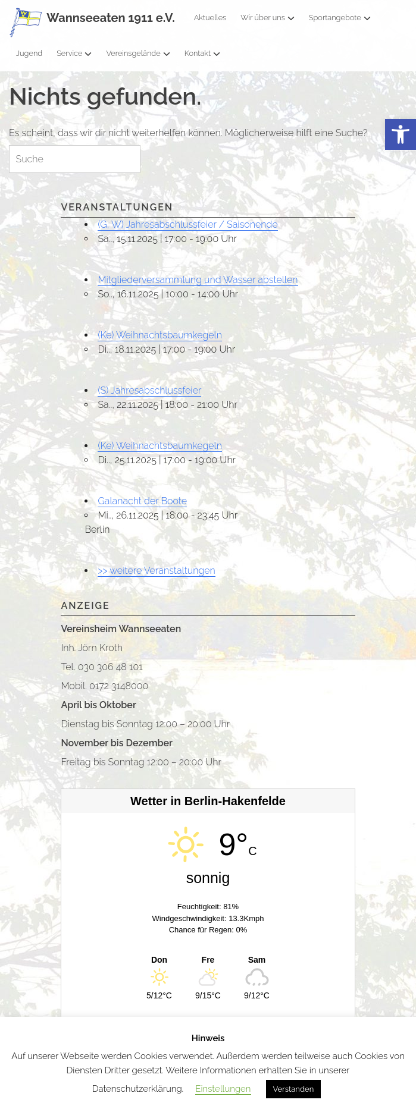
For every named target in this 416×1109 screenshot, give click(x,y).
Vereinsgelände (138, 53)
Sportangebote (340, 17)
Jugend (29, 53)
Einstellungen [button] (223, 1088)
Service (74, 53)
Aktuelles (210, 17)
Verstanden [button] (293, 1089)
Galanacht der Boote (142, 501)
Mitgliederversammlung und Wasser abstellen (198, 279)
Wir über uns (267, 17)
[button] (400, 134)
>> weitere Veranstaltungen (156, 570)
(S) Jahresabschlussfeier (149, 390)
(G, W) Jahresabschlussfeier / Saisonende (187, 224)
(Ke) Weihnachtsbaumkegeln (160, 335)
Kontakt (202, 53)
